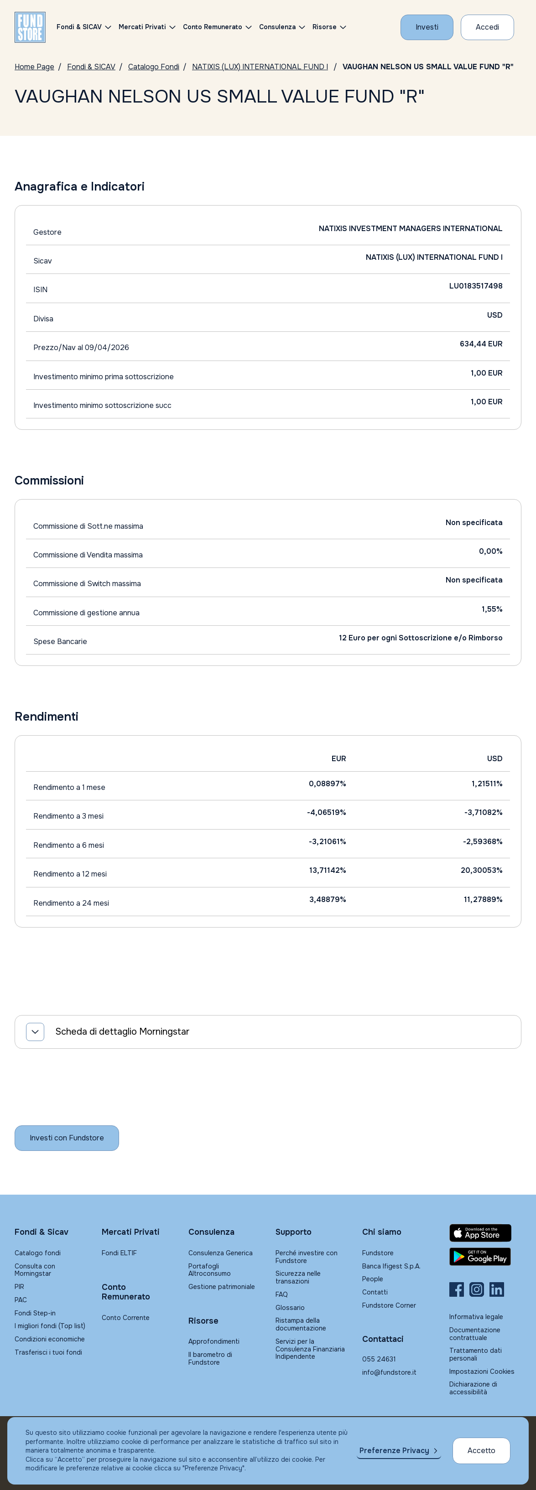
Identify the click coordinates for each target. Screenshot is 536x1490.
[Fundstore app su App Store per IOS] (485, 1233)
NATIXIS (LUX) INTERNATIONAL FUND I (260, 67)
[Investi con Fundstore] (427, 27)
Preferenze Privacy (394, 1450)
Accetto (481, 1450)
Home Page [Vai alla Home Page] (34, 67)
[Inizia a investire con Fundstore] (67, 1138)
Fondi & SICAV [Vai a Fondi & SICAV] (91, 67)
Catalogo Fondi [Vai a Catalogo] (153, 67)
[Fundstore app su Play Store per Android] (485, 1257)
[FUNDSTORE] (30, 27)
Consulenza (277, 27)
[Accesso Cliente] (487, 27)
